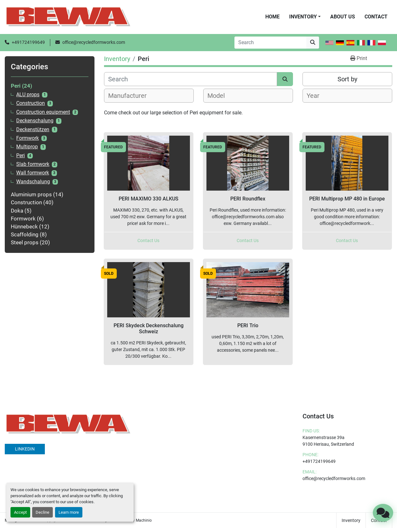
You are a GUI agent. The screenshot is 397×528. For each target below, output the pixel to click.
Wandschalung (33, 182)
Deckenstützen (32, 129)
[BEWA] (68, 423)
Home (272, 17)
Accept (20, 512)
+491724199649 (28, 42)
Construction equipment (43, 112)
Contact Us (148, 240)
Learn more (69, 512)
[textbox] (131, 95)
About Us (342, 17)
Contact (376, 17)
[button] (305, 17)
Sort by (347, 79)
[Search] (270, 43)
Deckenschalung (34, 121)
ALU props (27, 95)
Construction (30, 103)
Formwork (27, 138)
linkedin (25, 448)
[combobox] (149, 96)
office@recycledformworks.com (93, 42)
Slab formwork (32, 164)
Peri (20, 156)
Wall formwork (32, 173)
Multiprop (27, 147)
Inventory (303, 17)
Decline (42, 512)
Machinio (144, 520)
